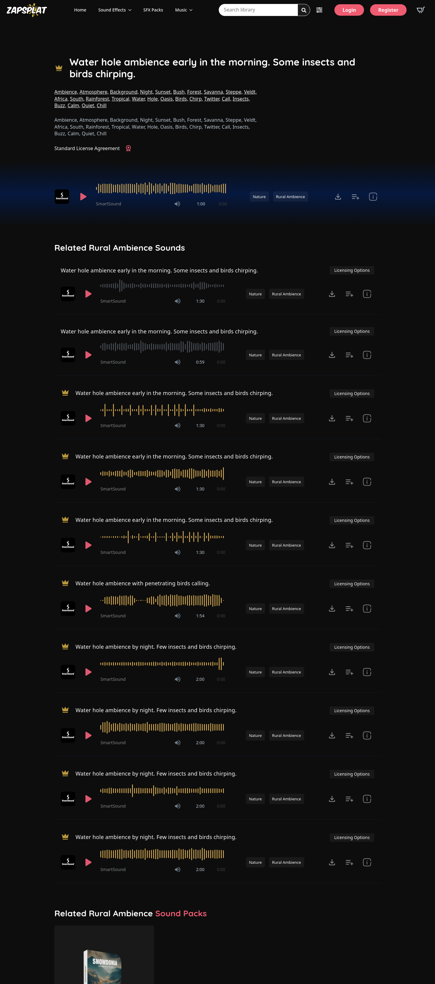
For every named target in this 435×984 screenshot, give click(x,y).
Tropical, (120, 98)
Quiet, (88, 105)
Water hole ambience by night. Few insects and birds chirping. (156, 646)
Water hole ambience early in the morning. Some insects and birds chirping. (212, 67)
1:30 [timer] (200, 301)
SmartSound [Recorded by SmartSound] (108, 204)
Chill (101, 105)
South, (77, 98)
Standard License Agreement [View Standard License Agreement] (87, 148)
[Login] (349, 10)
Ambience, (66, 91)
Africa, (61, 98)
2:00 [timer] (200, 679)
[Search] (304, 10)
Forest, (195, 91)
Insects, (241, 98)
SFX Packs (153, 10)
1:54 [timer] (200, 616)
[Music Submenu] (192, 10)
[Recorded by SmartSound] (63, 196)
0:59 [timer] (200, 362)
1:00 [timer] (201, 204)
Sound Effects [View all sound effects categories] (112, 10)
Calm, (74, 105)
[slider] (161, 188)
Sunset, (163, 91)
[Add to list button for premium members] (355, 196)
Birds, (181, 98)
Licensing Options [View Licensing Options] (351, 270)
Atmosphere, (94, 91)
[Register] (388, 10)
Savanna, (214, 91)
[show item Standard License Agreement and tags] (373, 196)
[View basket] (421, 10)
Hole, (153, 98)
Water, (139, 98)
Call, (226, 98)
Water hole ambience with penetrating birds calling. (143, 583)
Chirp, (196, 98)
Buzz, (60, 105)
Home (80, 10)
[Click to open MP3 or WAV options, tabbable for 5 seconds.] (338, 196)
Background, (124, 91)
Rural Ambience (290, 196)
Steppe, (234, 91)
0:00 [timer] (223, 204)
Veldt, (250, 91)
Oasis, (167, 98)
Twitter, (212, 98)
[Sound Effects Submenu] (131, 10)
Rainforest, (98, 98)
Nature (259, 196)
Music (181, 10)
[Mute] (177, 204)
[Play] (83, 196)
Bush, (179, 91)
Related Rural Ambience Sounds (119, 248)
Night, (147, 91)
